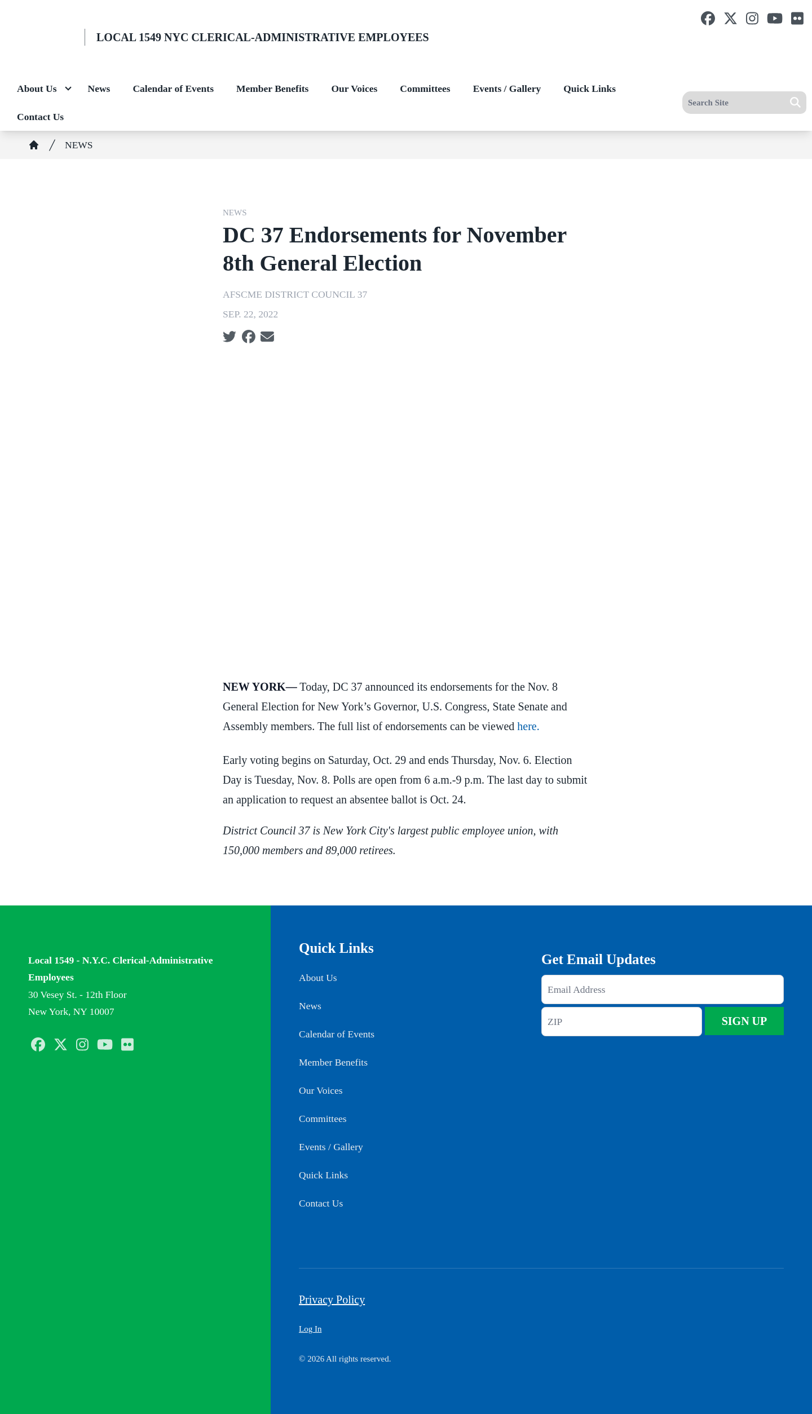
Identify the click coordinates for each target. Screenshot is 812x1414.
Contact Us (40, 116)
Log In (310, 1328)
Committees (425, 88)
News (99, 88)
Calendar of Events (173, 88)
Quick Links (589, 88)
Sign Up (744, 1021)
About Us (37, 88)
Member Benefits (272, 88)
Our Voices (354, 88)
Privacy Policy (332, 1299)
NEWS (79, 145)
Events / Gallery (507, 88)
